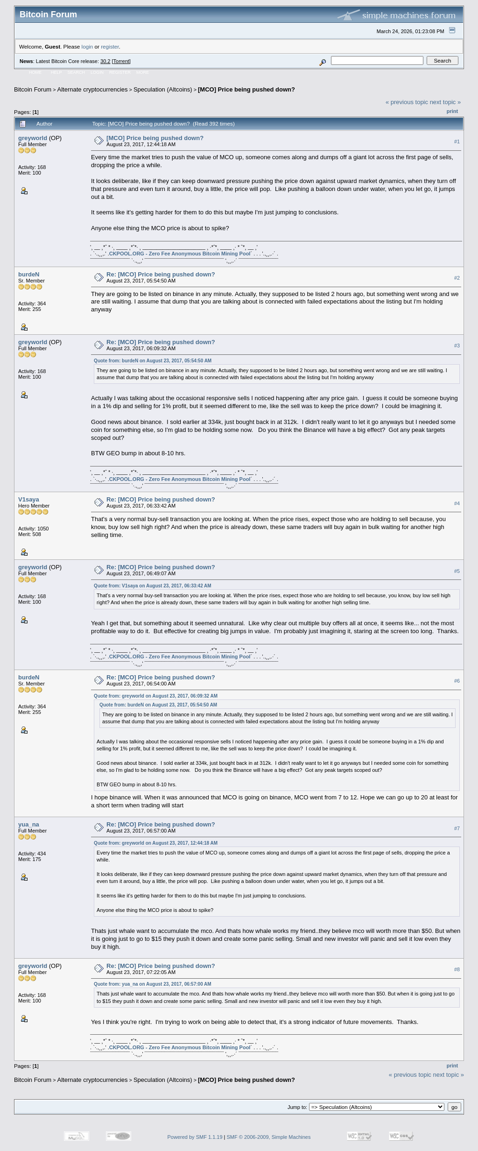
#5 (457, 571)
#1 (457, 141)
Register (120, 72)
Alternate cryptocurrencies (92, 89)
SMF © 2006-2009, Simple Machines (269, 1137)
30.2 (105, 61)
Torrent (121, 61)
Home (35, 72)
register (110, 46)
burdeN (29, 274)
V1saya (28, 499)
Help (56, 72)
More (142, 72)
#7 (457, 828)
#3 (457, 346)
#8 (457, 969)
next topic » (445, 102)
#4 (457, 503)
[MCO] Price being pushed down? (246, 89)
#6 (457, 681)
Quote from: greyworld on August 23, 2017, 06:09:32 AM (156, 696)
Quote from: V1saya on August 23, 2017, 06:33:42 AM (152, 585)
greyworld (32, 137)
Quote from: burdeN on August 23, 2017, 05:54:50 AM (152, 360)
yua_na (28, 824)
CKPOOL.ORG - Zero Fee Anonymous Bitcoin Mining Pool (180, 253)
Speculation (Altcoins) (163, 89)
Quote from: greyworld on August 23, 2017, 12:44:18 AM (156, 843)
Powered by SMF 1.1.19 (195, 1137)
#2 (457, 278)
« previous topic (407, 102)
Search (76, 72)
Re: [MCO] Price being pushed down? (160, 274)
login (87, 46)
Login (97, 72)
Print (452, 111)
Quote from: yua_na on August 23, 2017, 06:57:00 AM (152, 984)
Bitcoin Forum (32, 89)
